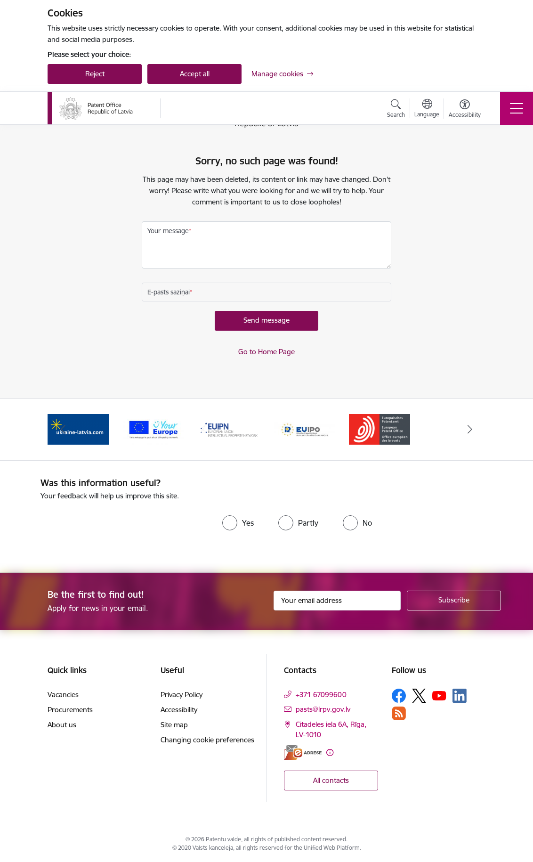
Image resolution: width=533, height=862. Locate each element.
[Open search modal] (396, 109)
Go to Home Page (266, 351)
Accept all (195, 73)
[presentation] (119, 529)
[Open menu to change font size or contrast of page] (464, 109)
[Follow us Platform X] (419, 696)
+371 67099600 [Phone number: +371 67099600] (321, 694)
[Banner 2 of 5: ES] (153, 428)
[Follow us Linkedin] (459, 696)
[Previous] (63, 429)
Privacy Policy (181, 694)
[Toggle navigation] (516, 108)
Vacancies (63, 694)
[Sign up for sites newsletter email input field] (337, 600)
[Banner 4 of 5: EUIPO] (304, 428)
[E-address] (303, 752)
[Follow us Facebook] (399, 696)
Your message (168, 231)
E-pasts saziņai (168, 292)
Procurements (70, 709)
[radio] (238, 522)
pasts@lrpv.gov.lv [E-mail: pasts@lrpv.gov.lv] (323, 709)
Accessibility (179, 709)
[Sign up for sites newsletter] (454, 600)
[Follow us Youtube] (439, 695)
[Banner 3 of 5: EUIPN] (228, 428)
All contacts (331, 780)
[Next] (470, 429)
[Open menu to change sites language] (427, 109)
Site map (174, 724)
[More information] (329, 752)
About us (62, 724)
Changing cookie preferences (207, 739)
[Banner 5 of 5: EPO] (379, 428)
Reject (95, 73)
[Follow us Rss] (399, 713)
